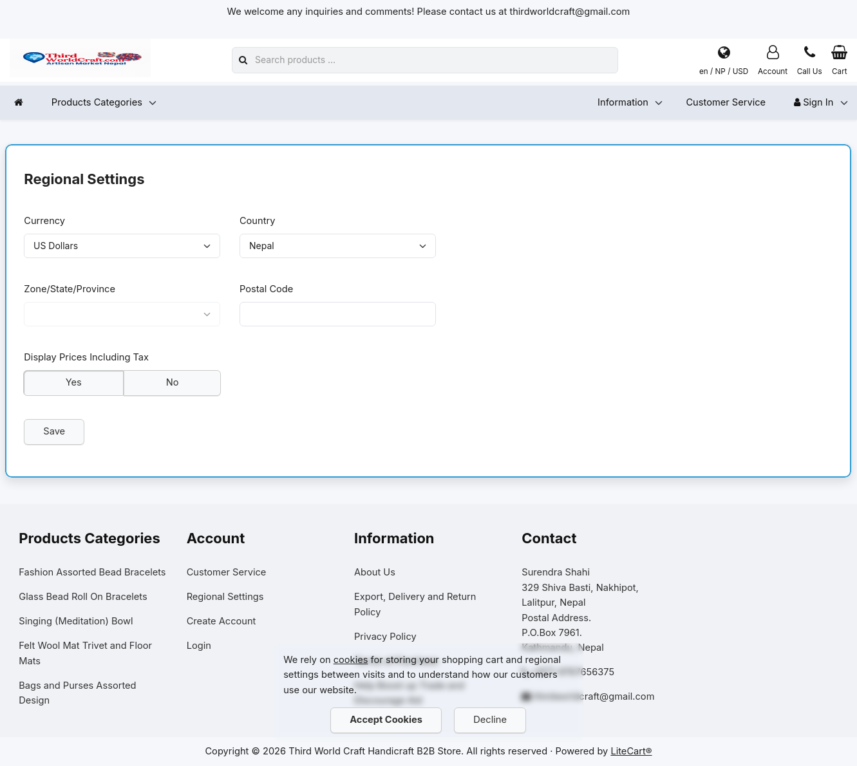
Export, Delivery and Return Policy (415, 604)
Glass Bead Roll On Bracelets (83, 597)
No (172, 384)
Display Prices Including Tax (86, 359)
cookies (351, 660)
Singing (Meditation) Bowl (76, 621)
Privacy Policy (385, 636)
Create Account (221, 621)
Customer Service (726, 102)
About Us (374, 572)
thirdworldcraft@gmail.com (594, 697)
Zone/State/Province (70, 289)
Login (199, 645)
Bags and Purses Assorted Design (77, 693)
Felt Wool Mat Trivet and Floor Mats (85, 653)
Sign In (813, 102)
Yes (74, 384)
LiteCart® (631, 751)
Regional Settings (225, 597)
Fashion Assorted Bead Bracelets (92, 572)
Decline (490, 719)
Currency (45, 221)
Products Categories (97, 102)
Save (55, 433)
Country (257, 221)
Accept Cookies (386, 719)
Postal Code (266, 289)
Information (623, 102)
